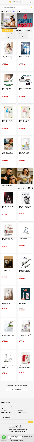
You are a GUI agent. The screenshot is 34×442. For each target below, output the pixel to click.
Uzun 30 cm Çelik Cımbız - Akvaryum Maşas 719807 (8, 334)
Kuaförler (11, 33)
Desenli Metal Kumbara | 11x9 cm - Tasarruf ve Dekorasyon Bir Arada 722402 (25, 334)
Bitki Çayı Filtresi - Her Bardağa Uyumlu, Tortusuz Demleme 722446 (8, 239)
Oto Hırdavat (22, 33)
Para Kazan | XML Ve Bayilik (7, 406)
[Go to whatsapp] (4, 437)
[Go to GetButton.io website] (3, 440)
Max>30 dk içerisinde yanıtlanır (17, 431)
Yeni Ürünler (23, 37)
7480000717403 (6, 270)
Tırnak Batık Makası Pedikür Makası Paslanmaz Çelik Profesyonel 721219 (24, 302)
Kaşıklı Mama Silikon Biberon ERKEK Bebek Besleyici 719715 (7, 121)
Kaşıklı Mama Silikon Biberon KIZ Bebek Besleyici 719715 (24, 121)
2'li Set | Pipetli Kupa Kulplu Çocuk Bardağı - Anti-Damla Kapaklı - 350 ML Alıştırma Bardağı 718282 (8, 57)
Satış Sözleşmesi (22, 412)
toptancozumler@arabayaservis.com (17, 429)
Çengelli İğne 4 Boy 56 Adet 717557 (7, 366)
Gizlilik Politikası (21, 408)
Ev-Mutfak (18, 30)
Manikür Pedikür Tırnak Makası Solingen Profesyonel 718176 (7, 207)
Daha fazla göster (17, 389)
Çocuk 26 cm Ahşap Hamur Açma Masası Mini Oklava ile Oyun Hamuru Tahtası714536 (8, 152)
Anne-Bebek (7, 30)
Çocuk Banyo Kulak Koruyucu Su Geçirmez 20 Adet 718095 (8, 89)
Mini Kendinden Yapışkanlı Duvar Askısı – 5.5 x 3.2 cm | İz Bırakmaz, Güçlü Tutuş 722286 (8, 302)
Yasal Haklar (20, 410)
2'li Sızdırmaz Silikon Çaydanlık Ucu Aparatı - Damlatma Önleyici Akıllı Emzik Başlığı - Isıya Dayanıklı (25, 366)
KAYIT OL (31, 422)
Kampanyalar (4, 410)
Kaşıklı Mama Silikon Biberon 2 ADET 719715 (24, 57)
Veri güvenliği (21, 406)
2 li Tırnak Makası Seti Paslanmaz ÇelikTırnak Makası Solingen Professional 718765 (24, 270)
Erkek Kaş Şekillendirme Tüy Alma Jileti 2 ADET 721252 (25, 207)
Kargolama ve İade (5, 408)
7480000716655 (23, 238)
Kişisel (28, 30)
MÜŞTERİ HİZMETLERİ (6, 412)
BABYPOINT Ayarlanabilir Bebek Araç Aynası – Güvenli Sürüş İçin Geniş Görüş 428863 (25, 89)
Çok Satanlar (11, 37)
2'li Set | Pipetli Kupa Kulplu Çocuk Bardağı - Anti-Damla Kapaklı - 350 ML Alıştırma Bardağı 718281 (25, 152)
